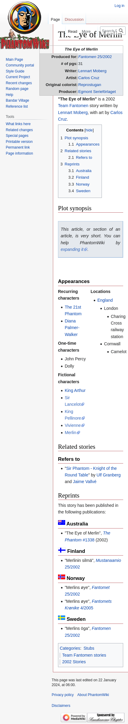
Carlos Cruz (88, 77)
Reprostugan (89, 84)
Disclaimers (61, 706)
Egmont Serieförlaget (97, 91)
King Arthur (75, 390)
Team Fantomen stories (84, 655)
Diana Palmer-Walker (72, 328)
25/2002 (95, 56)
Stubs (89, 648)
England (105, 300)
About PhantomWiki (93, 695)
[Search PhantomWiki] (113, 30)
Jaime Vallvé (84, 481)
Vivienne (73, 425)
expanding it (72, 249)
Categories (70, 648)
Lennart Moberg (92, 71)
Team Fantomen (73, 105)
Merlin (70, 432)
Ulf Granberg (108, 475)
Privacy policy (63, 695)
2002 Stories (74, 661)
